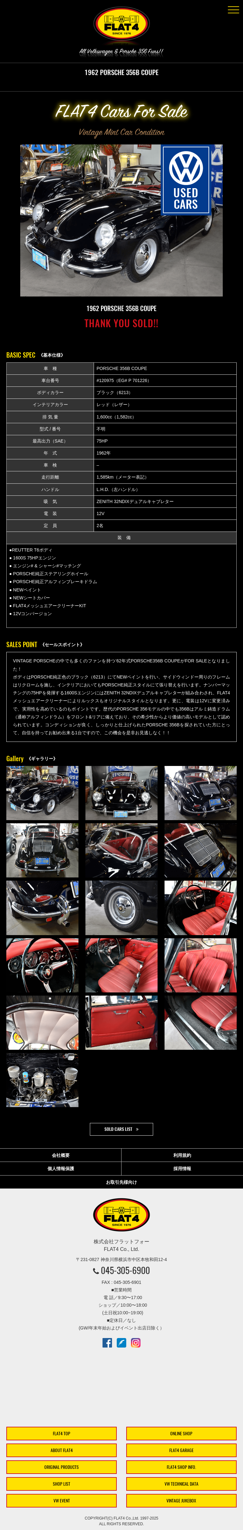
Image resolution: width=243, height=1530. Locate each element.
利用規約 (182, 1155)
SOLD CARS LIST (118, 1129)
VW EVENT (61, 1501)
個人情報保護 (60, 1168)
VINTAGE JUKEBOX (181, 1501)
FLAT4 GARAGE (181, 1450)
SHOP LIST (61, 1484)
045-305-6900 (125, 1270)
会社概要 (61, 1155)
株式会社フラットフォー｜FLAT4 (121, 27)
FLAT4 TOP (61, 1434)
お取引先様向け (121, 1182)
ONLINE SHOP (181, 1434)
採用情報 (182, 1168)
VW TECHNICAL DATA (181, 1484)
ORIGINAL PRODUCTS (61, 1467)
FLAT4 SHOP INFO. (181, 1467)
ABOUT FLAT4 (62, 1450)
